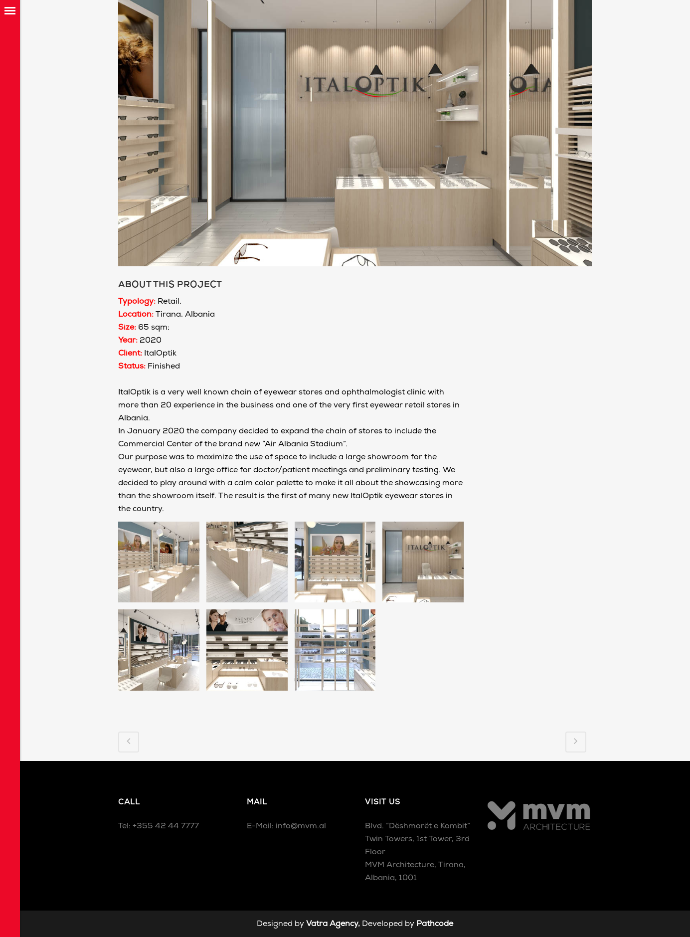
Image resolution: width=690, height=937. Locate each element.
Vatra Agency (332, 924)
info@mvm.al (301, 826)
